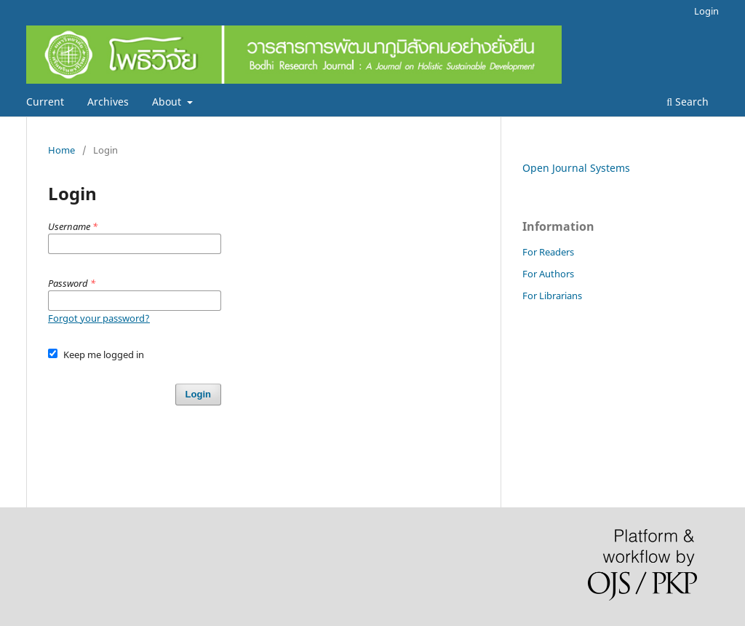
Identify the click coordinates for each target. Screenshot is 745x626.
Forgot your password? (99, 318)
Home (61, 149)
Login (706, 10)
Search (687, 101)
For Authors (548, 273)
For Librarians (552, 295)
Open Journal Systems (576, 168)
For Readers (548, 251)
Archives (108, 101)
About (168, 101)
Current (45, 101)
